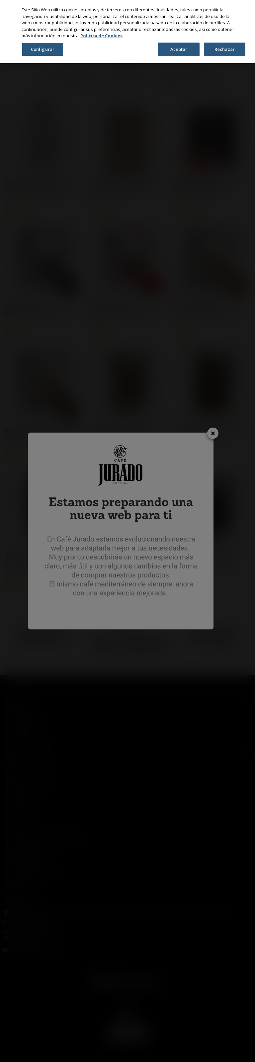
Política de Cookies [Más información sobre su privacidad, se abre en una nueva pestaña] (101, 36)
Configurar (42, 49)
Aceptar (179, 49)
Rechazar (224, 49)
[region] (127, 31)
